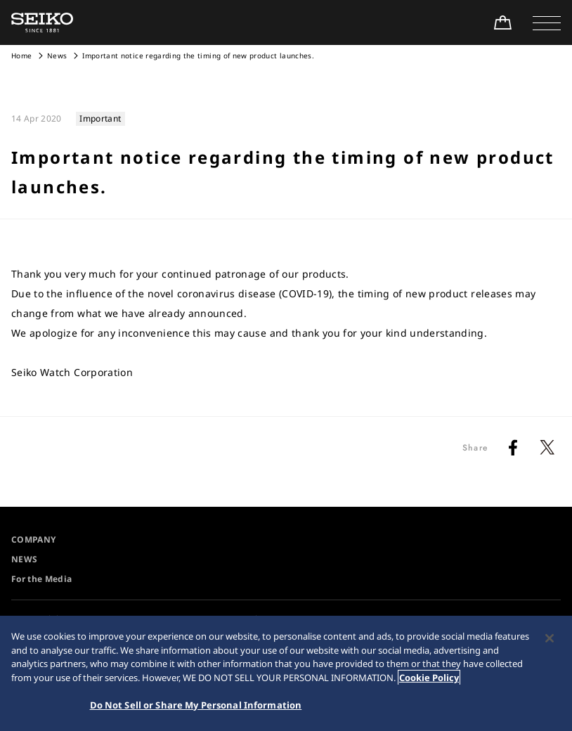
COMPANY (33, 539)
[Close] (549, 638)
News (57, 55)
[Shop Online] (502, 22)
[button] (546, 22)
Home (21, 55)
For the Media (41, 579)
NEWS (24, 559)
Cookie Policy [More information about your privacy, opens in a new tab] (429, 677)
